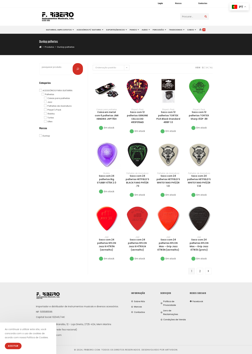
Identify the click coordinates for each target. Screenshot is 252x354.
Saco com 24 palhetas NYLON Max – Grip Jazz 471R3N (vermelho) (168, 244)
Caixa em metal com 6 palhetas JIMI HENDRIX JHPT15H (106, 115)
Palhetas (49, 94)
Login (160, 3)
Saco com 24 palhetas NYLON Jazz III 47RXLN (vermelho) (137, 244)
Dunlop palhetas (65, 47)
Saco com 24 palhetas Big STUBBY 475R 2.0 (106, 179)
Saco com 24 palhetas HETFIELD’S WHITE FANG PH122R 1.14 (199, 181)
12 (203, 67)
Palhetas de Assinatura (137, 173)
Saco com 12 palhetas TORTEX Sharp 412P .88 (199, 115)
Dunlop (46, 135)
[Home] (40, 47)
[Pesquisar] (78, 69)
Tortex (50, 117)
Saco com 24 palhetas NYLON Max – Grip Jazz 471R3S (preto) (199, 244)
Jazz (106, 237)
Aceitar (13, 346)
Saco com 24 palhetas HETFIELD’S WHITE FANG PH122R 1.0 (168, 181)
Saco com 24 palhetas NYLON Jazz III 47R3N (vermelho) (106, 244)
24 (207, 67)
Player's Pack (137, 109)
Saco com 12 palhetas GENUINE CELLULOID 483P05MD (137, 117)
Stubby (106, 173)
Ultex (49, 121)
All (211, 67)
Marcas (178, 3)
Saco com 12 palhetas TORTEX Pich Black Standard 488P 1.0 (168, 117)
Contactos (202, 3)
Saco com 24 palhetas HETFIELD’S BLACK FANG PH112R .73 (137, 181)
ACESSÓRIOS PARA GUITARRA (57, 90)
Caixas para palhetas (106, 109)
